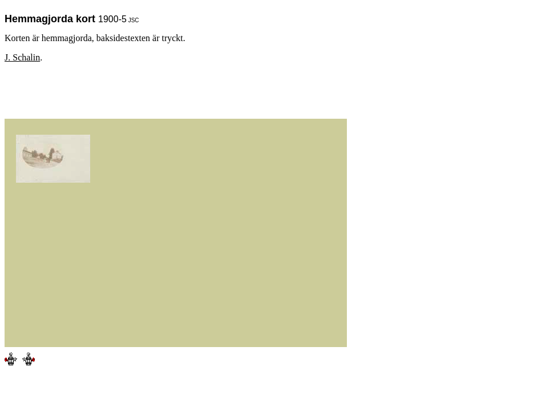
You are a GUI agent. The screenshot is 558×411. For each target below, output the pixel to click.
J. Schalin (22, 57)
